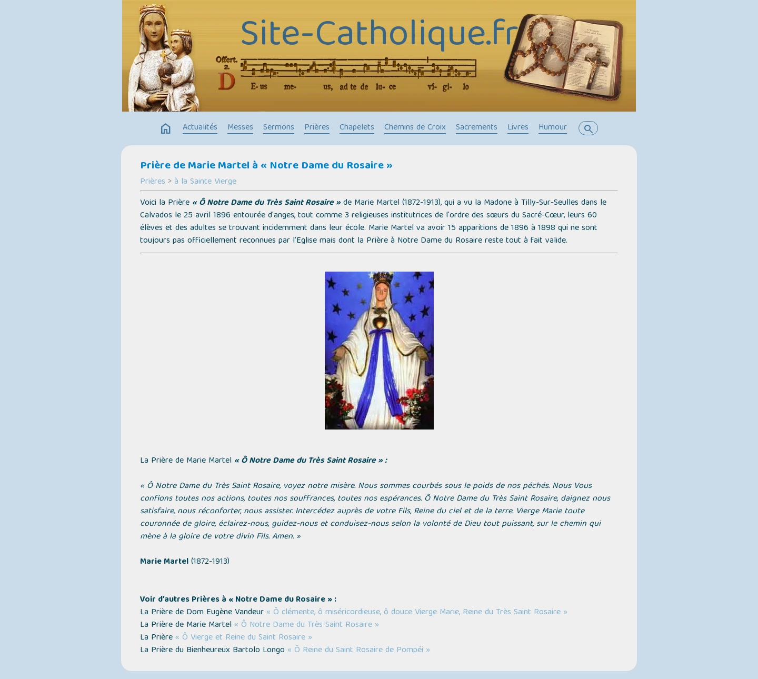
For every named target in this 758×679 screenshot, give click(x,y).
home (166, 129)
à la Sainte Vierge (205, 182)
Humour (552, 128)
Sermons (278, 128)
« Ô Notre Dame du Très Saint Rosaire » (306, 625)
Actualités (200, 128)
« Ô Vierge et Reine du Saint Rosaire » (243, 638)
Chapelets (357, 128)
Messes (240, 128)
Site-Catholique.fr (379, 37)
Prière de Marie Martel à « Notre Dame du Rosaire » (266, 166)
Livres (517, 128)
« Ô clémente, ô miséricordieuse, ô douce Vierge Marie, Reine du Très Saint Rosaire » (416, 612)
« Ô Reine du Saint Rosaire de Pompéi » (358, 650)
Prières (317, 128)
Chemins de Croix (415, 128)
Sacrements (476, 128)
